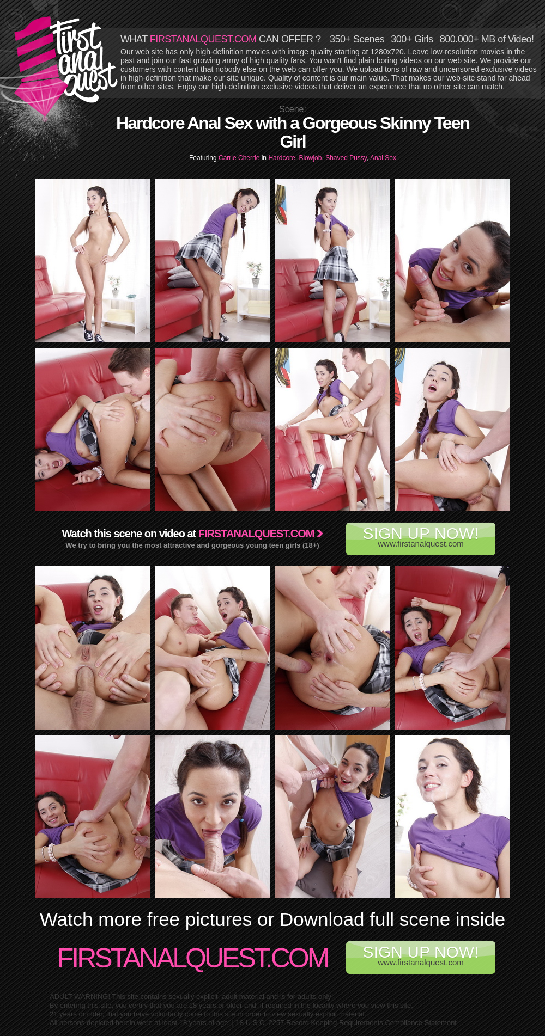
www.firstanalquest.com (421, 536)
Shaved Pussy (346, 158)
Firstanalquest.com (256, 534)
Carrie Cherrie (240, 158)
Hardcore (281, 158)
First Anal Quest (66, 66)
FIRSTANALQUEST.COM (203, 39)
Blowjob (310, 158)
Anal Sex (383, 158)
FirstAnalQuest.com (192, 958)
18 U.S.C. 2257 (260, 1023)
